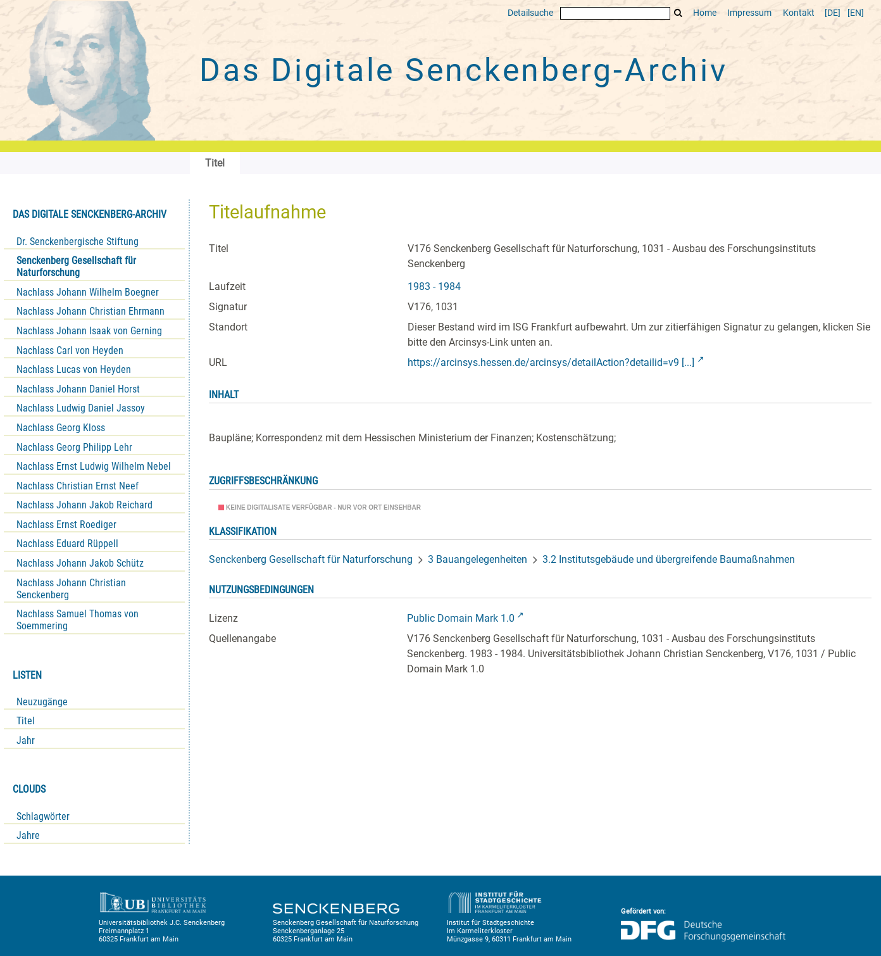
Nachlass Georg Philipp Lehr (74, 447)
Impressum (749, 13)
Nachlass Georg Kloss (60, 428)
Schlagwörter (43, 816)
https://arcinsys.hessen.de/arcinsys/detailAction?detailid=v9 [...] (551, 362)
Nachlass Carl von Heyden (69, 350)
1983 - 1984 (434, 286)
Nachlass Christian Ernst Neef (77, 486)
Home (704, 13)
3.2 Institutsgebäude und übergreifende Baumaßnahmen (668, 559)
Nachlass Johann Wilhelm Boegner (87, 292)
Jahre (28, 835)
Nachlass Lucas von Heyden (73, 369)
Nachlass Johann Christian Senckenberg (71, 589)
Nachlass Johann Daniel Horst (78, 389)
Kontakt (799, 13)
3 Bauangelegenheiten (477, 559)
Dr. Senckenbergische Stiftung (77, 242)
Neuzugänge (42, 702)
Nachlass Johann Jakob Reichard (84, 505)
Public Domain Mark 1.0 (461, 618)
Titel (25, 721)
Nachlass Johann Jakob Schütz (80, 563)
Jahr (25, 740)
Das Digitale (463, 70)
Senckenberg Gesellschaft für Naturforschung (76, 267)
